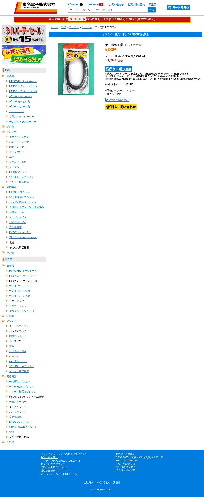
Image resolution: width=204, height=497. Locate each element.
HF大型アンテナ (18, 172)
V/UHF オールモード (20, 96)
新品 (7, 70)
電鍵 (11, 432)
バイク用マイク (17, 222)
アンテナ (11, 131)
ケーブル (14, 166)
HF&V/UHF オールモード (23, 86)
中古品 (8, 259)
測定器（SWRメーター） (23, 237)
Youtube (97, 4)
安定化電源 (15, 227)
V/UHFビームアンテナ (21, 177)
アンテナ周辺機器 (19, 182)
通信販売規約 (48, 470)
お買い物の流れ (136, 4)
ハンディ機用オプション (22, 202)
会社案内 (88, 482)
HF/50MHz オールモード (23, 81)
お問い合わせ (116, 4)
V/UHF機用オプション (21, 197)
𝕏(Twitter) (77, 4)
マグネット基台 (17, 161)
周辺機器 (11, 187)
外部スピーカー (17, 212)
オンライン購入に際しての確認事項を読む (125, 34)
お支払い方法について (53, 464)
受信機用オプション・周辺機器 (26, 207)
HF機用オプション (19, 192)
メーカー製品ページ (118, 99)
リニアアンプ (16, 111)
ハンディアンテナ (19, 141)
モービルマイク (17, 217)
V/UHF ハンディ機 (19, 106)
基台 (11, 157)
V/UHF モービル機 (19, 101)
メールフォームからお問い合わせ (59, 474)
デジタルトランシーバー (22, 121)
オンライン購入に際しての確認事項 (60, 460)
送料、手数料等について (54, 467)
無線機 (10, 76)
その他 (10, 252)
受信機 (10, 126)
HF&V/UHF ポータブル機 (23, 91)
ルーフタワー (16, 151)
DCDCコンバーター (20, 232)
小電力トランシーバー (21, 116)
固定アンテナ (16, 146)
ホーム (54, 27)
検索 (151, 9)
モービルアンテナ (19, 136)
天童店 (152, 4)
